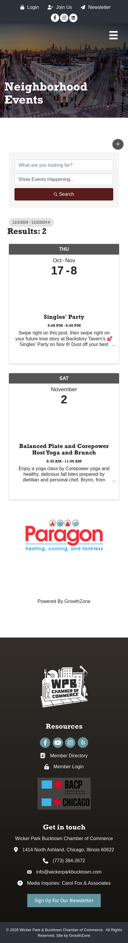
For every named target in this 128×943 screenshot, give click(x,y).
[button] (118, 144)
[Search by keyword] (64, 165)
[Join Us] (58, 7)
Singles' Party (64, 316)
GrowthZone (77, 601)
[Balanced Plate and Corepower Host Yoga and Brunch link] (64, 423)
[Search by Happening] (63, 179)
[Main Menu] (113, 35)
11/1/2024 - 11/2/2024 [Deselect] (31, 222)
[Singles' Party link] (64, 293)
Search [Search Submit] (64, 194)
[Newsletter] (94, 7)
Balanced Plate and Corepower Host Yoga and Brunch (64, 449)
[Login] (28, 7)
